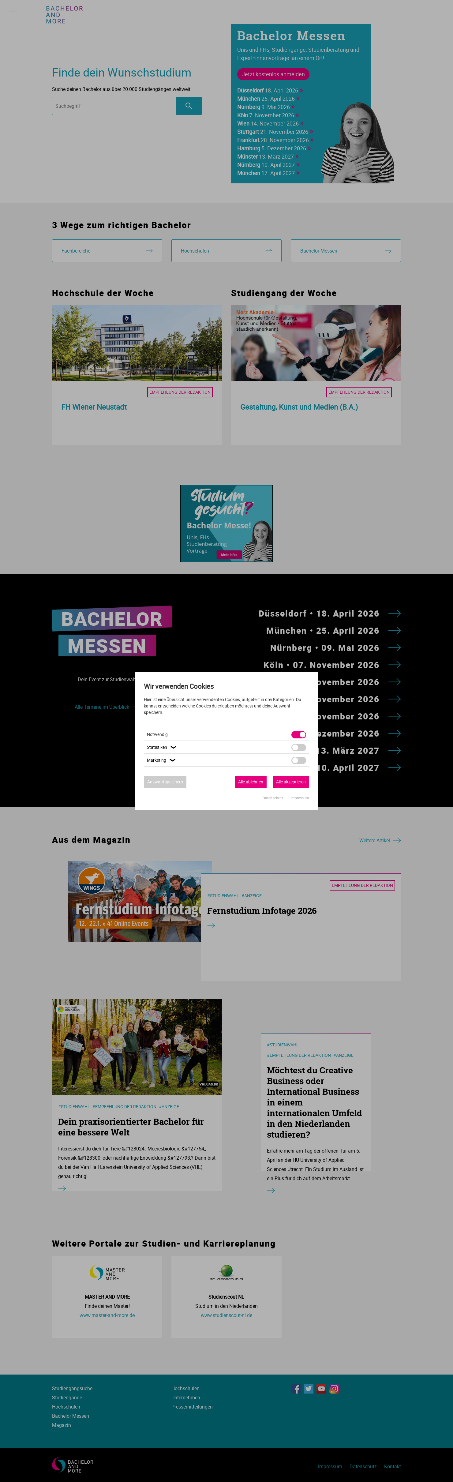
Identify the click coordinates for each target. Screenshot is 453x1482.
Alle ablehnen (250, 782)
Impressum (299, 797)
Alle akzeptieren (291, 782)
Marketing (162, 760)
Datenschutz (273, 797)
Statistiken (162, 747)
